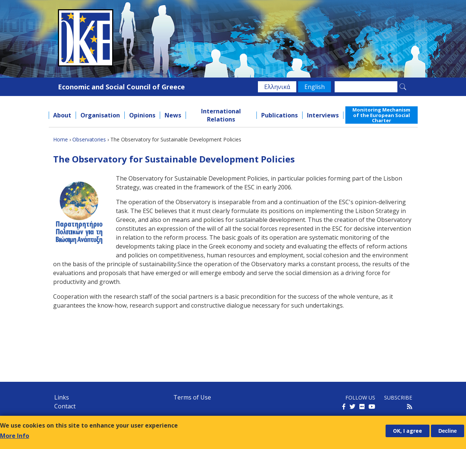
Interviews (323, 115)
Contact (65, 406)
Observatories (89, 139)
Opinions (142, 115)
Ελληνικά (277, 87)
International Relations (221, 115)
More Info (14, 436)
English (314, 87)
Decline (447, 431)
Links (61, 397)
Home (60, 139)
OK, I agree (407, 430)
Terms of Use (192, 397)
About (62, 115)
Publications (279, 115)
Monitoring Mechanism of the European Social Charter (381, 115)
